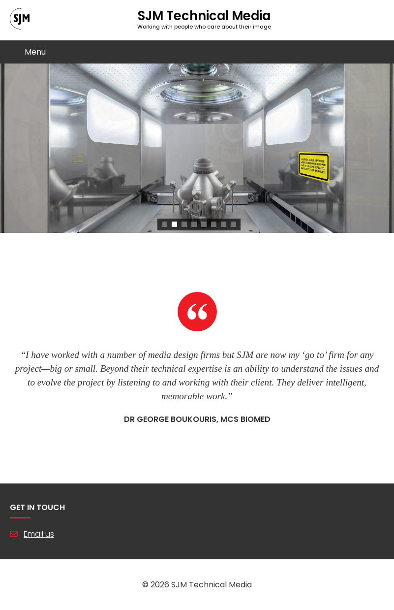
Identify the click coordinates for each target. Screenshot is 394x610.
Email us (39, 534)
